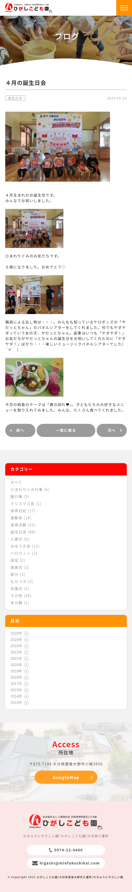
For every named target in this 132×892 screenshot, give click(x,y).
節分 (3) (17, 574)
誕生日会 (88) (23, 531)
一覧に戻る (66, 430)
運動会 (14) (21, 517)
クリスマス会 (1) (25, 503)
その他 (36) (21, 595)
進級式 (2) (19, 567)
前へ (20, 430)
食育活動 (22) (23, 524)
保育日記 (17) (23, 510)
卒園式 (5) (19, 588)
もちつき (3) (22, 581)
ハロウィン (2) (23, 553)
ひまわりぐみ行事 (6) (30, 489)
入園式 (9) (19, 539)
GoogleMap (66, 777)
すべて (16, 482)
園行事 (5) (19, 496)
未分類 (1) (19, 602)
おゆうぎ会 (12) (25, 546)
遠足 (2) (17, 560)
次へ (112, 430)
